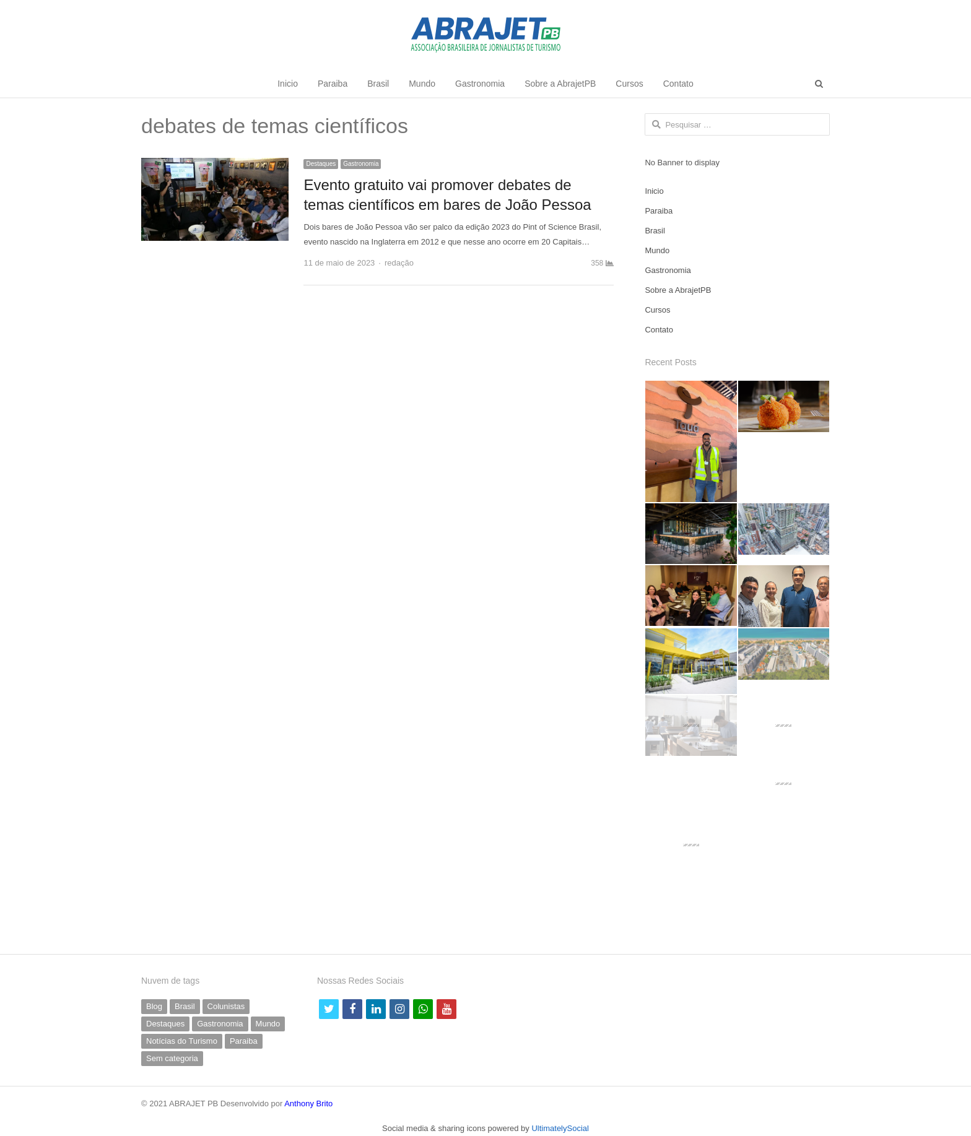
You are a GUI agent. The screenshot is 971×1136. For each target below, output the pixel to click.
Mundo (422, 84)
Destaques (321, 163)
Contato (678, 84)
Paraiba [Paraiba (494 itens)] (244, 1041)
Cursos (629, 84)
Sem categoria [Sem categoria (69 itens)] (172, 1058)
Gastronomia (480, 84)
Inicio (287, 84)
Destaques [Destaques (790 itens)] (165, 1023)
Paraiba (332, 84)
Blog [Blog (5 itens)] (154, 1006)
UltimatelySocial (559, 1128)
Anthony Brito (308, 1103)
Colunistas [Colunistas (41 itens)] (226, 1006)
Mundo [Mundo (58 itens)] (268, 1023)
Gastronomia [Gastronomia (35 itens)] (220, 1023)
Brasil (378, 84)
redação (399, 262)
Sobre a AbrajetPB (560, 84)
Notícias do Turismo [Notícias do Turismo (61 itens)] (181, 1041)
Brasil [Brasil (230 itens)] (185, 1006)
